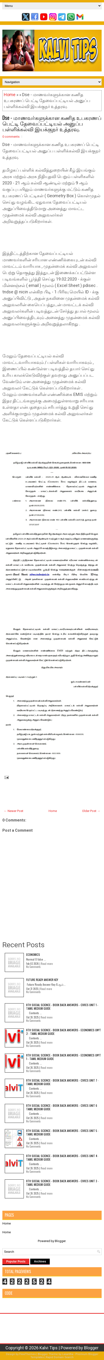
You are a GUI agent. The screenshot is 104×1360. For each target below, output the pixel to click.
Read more (47, 964)
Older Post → (91, 811)
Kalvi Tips (49, 1347)
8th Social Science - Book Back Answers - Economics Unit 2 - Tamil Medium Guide (63, 1031)
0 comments (11, 136)
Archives (40, 1261)
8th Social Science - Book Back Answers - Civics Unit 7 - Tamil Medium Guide (62, 1082)
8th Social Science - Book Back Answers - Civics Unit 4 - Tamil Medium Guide (62, 1157)
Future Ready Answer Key (42, 980)
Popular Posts (15, 1261)
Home (9, 94)
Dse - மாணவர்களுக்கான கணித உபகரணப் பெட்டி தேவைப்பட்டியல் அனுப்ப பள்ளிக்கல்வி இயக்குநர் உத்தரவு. (51, 123)
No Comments (33, 967)
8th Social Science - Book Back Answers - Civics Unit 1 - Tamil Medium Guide (62, 1006)
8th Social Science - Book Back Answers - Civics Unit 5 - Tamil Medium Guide (62, 1132)
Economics (33, 954)
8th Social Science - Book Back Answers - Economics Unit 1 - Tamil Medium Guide (63, 1056)
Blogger (60, 1241)
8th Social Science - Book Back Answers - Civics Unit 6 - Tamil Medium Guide (62, 1107)
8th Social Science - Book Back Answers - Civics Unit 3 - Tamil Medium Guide (62, 1182)
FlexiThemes (27, 1354)
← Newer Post (13, 811)
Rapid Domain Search (60, 1357)
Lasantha (67, 1354)
